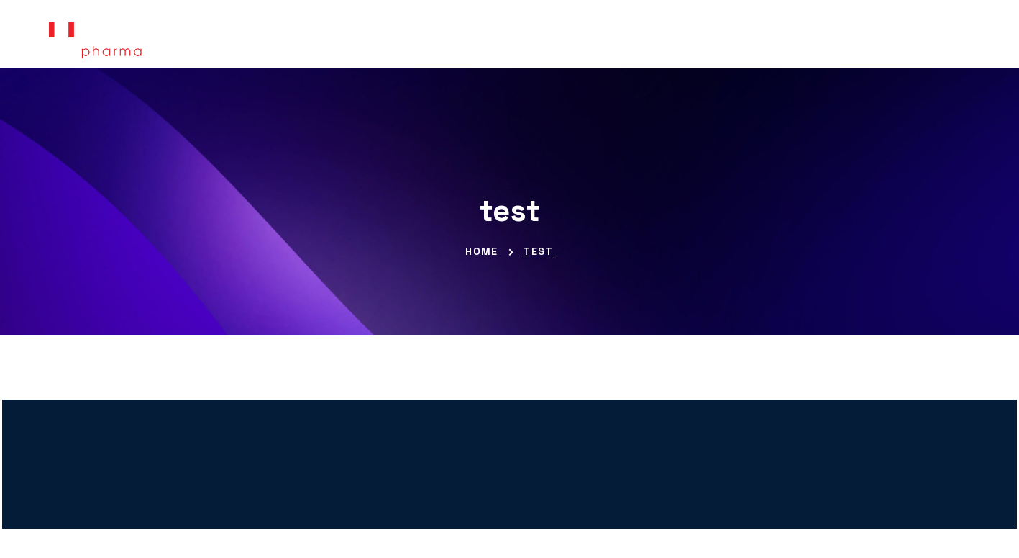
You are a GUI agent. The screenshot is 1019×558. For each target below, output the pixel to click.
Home (481, 251)
